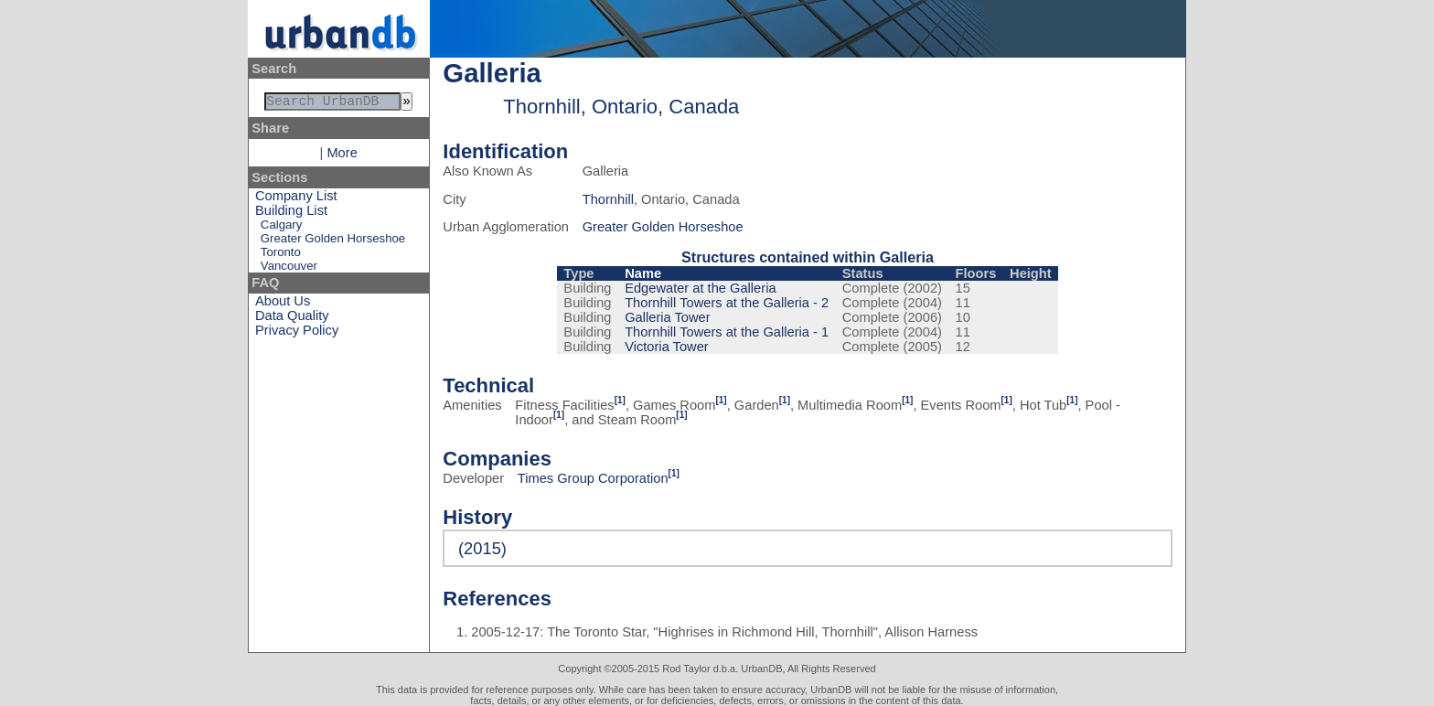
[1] (620, 400)
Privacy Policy (296, 333)
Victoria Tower (667, 346)
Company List (296, 199)
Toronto (281, 255)
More (341, 156)
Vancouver (289, 269)
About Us (282, 304)
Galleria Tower (667, 317)
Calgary (281, 228)
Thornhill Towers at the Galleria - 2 (727, 302)
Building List (291, 214)
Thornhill (608, 199)
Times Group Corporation (593, 478)
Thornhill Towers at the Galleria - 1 (727, 332)
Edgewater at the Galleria (700, 288)
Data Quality (292, 319)
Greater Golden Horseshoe (333, 242)
